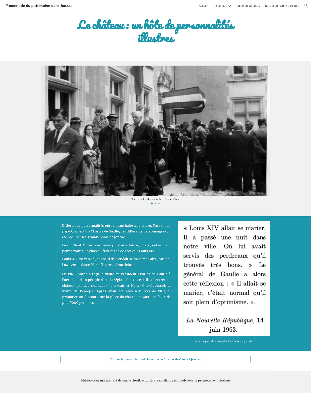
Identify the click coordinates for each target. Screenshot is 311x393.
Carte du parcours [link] (248, 6)
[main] (155, 31)
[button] (306, 5)
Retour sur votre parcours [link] (282, 6)
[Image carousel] (155, 135)
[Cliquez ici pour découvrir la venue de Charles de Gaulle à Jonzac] (155, 359)
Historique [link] (220, 6)
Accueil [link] (203, 6)
